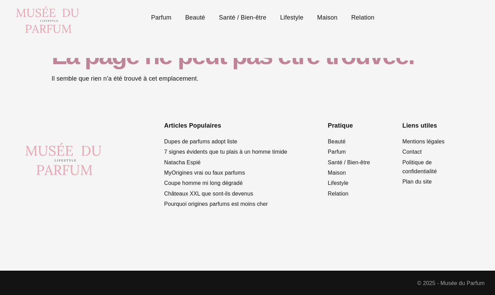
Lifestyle (292, 17)
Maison (327, 17)
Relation (362, 17)
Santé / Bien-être (242, 17)
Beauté (195, 17)
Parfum (161, 17)
